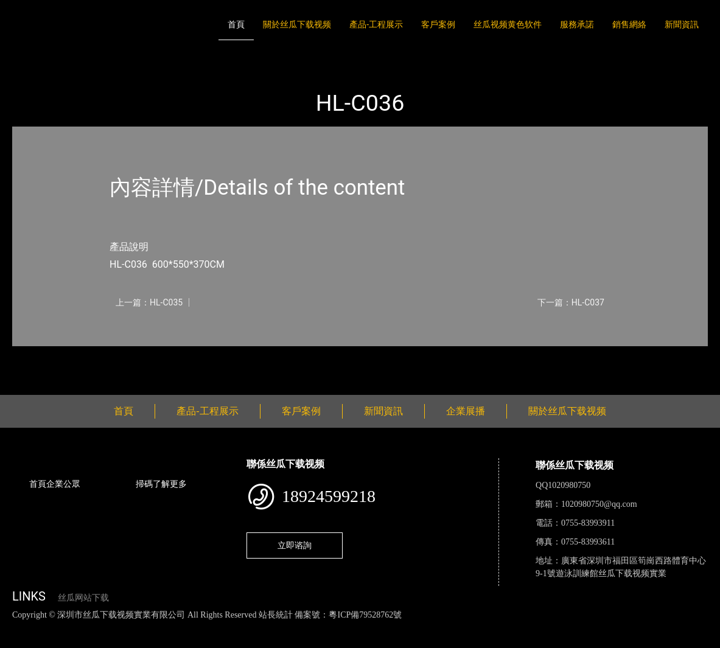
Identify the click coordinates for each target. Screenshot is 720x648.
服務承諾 (577, 24)
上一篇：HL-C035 (149, 302)
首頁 (236, 24)
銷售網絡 (629, 24)
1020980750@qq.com (599, 504)
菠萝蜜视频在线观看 (435, 627)
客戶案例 (438, 24)
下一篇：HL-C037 (570, 302)
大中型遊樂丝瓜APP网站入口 (186, 59)
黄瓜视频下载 (214, 627)
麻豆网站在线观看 (280, 627)
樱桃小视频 (558, 627)
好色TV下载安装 (616, 627)
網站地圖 (18, 627)
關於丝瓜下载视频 (297, 24)
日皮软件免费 (506, 627)
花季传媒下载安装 (355, 627)
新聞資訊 (682, 24)
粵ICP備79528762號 (365, 614)
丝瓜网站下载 (83, 597)
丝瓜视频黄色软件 (508, 24)
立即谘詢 (295, 545)
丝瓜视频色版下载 (73, 627)
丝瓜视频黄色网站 (148, 627)
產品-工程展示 (376, 24)
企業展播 (465, 411)
